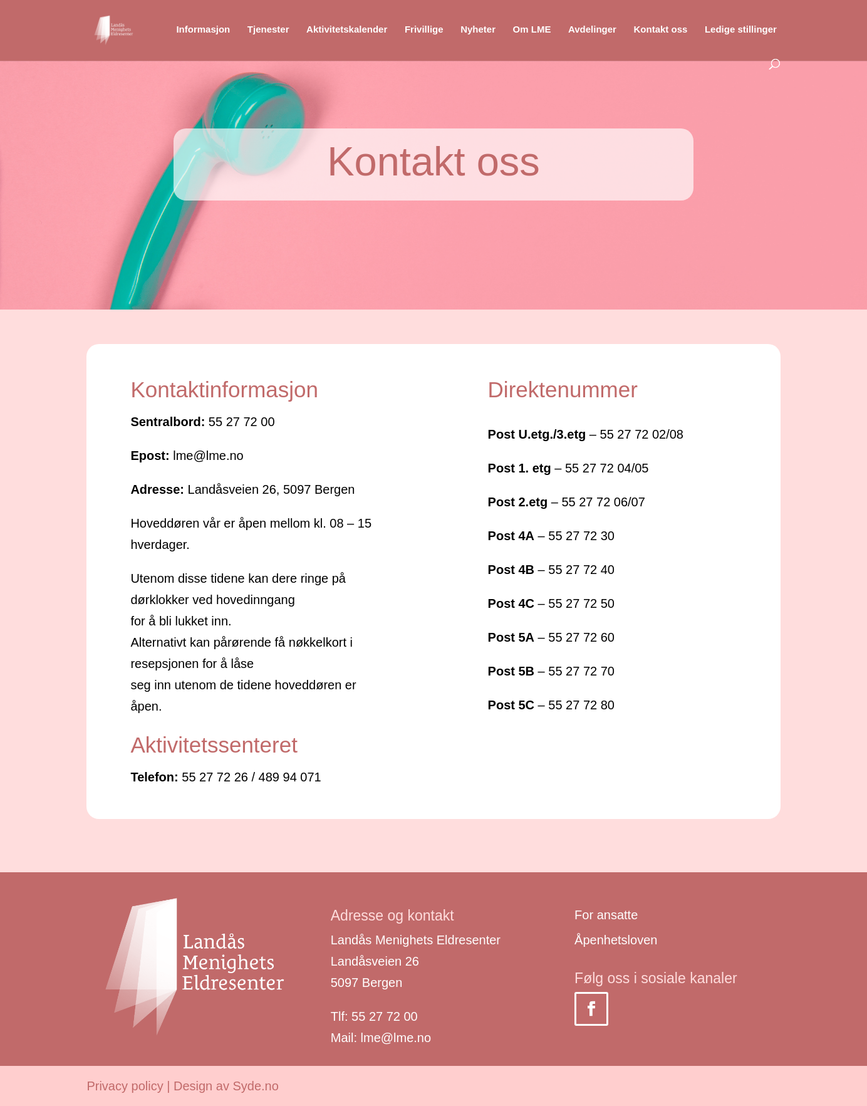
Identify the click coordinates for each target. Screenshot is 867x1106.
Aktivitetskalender (346, 29)
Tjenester (268, 29)
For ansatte (606, 915)
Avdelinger (592, 29)
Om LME (532, 29)
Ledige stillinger (741, 29)
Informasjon (203, 29)
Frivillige (424, 29)
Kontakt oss (660, 29)
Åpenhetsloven (615, 940)
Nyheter (478, 29)
